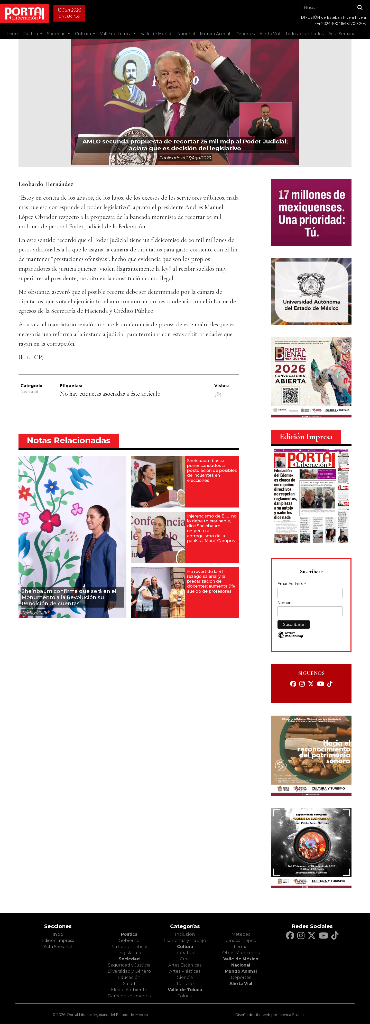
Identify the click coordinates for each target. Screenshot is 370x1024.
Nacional (29, 391)
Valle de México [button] (156, 33)
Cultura (185, 946)
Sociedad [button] (57, 33)
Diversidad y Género (129, 971)
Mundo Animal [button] (215, 33)
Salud (129, 983)
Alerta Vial (240, 983)
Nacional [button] (186, 33)
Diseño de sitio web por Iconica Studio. (269, 1014)
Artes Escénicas (184, 965)
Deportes (241, 977)
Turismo (185, 983)
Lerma (241, 946)
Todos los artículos (304, 33)
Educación (129, 977)
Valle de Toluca (185, 989)
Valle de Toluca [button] (116, 33)
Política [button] (31, 33)
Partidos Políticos (129, 946)
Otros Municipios (241, 952)
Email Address (292, 584)
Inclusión (185, 934)
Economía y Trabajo (185, 940)
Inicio (12, 33)
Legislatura (129, 952)
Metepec (240, 934)
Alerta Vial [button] (270, 33)
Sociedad (129, 959)
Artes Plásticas (184, 971)
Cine (185, 959)
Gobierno (129, 940)
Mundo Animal (241, 971)
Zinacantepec (241, 940)
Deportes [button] (245, 33)
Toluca (185, 995)
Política (129, 934)
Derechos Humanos (129, 995)
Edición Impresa (58, 940)
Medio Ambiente (129, 989)
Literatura (185, 952)
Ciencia (185, 977)
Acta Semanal (342, 33)
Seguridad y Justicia (129, 965)
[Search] (326, 7)
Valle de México (240, 959)
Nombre (285, 602)
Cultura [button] (83, 33)
